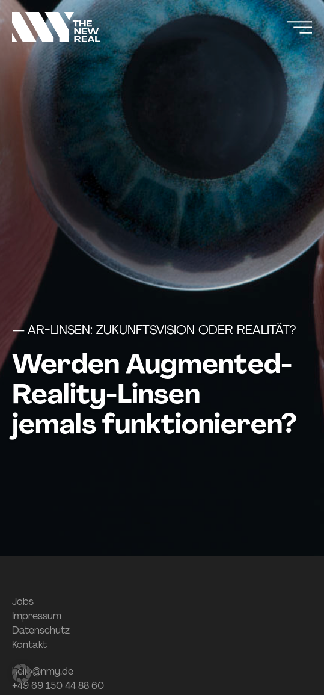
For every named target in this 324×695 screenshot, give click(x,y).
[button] (21, 673)
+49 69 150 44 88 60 (58, 685)
